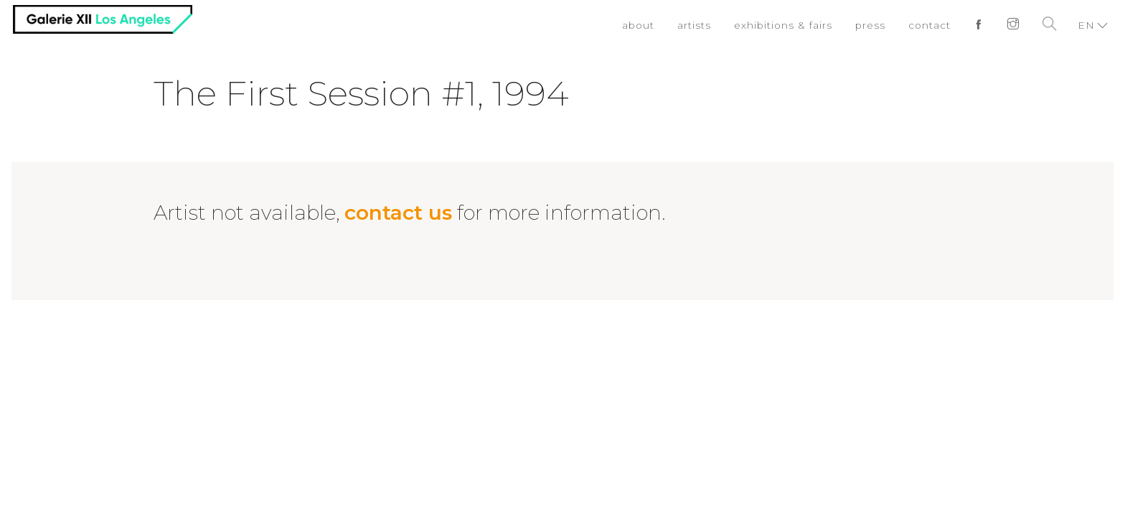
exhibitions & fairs (781, 25)
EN (1086, 25)
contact (929, 25)
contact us (398, 212)
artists (691, 25)
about (634, 25)
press (869, 25)
